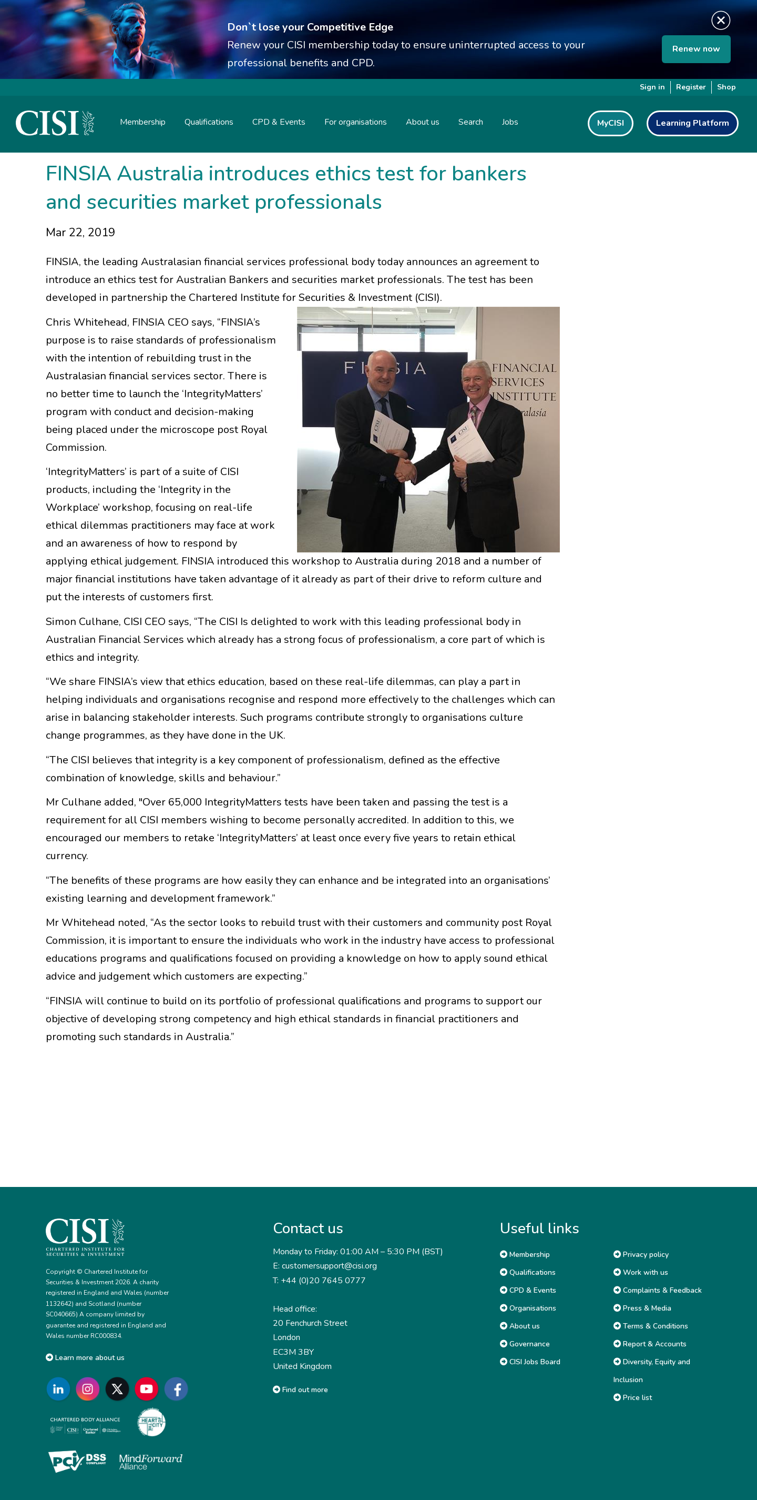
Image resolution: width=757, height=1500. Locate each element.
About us (520, 1326)
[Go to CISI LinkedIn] (60, 1389)
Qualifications (528, 1272)
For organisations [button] (355, 122)
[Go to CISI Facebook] (178, 1389)
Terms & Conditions (650, 1326)
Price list (632, 1398)
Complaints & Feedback (657, 1290)
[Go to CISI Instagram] (90, 1389)
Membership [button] (143, 122)
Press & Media (642, 1308)
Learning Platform (692, 123)
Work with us (640, 1272)
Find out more (300, 1390)
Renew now (696, 49)
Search (470, 122)
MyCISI (610, 123)
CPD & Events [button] (278, 122)
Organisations (528, 1308)
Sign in (652, 87)
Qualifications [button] (209, 122)
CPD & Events (528, 1290)
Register (691, 87)
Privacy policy (641, 1255)
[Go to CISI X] (119, 1389)
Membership (525, 1255)
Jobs (510, 122)
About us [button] (422, 122)
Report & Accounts (650, 1344)
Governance (525, 1344)
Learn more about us (85, 1358)
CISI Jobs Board (530, 1362)
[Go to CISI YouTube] (148, 1389)
